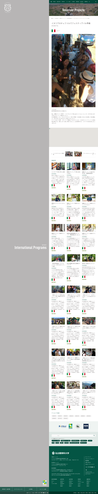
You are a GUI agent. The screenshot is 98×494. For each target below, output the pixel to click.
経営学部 (62, 479)
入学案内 (73, 1)
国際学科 (88, 483)
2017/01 (60, 418)
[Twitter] (38, 492)
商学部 (79, 479)
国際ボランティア (63, 18)
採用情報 (87, 460)
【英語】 (54, 483)
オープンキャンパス (18, 489)
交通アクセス (28, 492)
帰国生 (87, 492)
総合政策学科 (71, 483)
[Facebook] (40, 492)
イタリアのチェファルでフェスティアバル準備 (81, 18)
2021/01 (77, 415)
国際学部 (88, 479)
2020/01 (83, 415)
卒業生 (95, 492)
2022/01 (71, 415)
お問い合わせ (88, 462)
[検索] (94, 435)
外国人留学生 (82, 492)
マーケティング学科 (81, 482)
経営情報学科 (62, 483)
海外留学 (81, 1)
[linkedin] (48, 492)
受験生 (79, 492)
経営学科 (61, 482)
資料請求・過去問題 (6, 489)
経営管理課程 (54, 479)
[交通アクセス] (36, 492)
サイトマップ (88, 456)
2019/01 (88, 415)
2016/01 (65, 418)
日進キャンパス (55, 456)
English (33, 492)
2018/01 (54, 418)
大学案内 (54, 1)
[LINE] (42, 492)
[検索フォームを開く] (96, 1)
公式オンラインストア (89, 464)
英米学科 (88, 482)
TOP (53, 18)
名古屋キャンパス (55, 462)
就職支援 (77, 1)
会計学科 (79, 483)
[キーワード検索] (72, 435)
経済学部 (71, 479)
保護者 (89, 492)
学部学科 (63, 1)
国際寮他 (86, 1)
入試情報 (30, 489)
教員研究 (58, 1)
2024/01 (60, 415)
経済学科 (70, 482)
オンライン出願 (43, 489)
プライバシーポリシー (89, 458)
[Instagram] (46, 492)
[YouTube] (44, 492)
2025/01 (54, 415)
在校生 (92, 492)
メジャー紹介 (68, 1)
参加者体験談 (69, 18)
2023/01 (65, 415)
